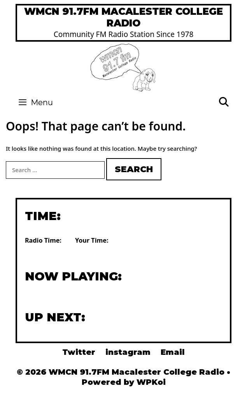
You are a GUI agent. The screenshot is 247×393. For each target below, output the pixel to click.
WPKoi (151, 382)
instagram (128, 352)
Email (173, 352)
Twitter (78, 352)
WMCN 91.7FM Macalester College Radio (123, 17)
